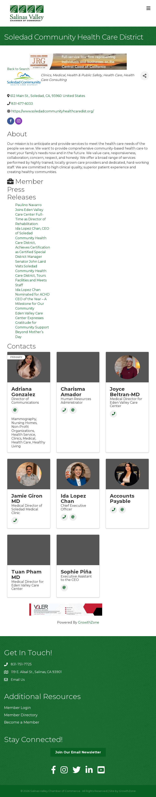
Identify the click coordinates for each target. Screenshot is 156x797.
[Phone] (64, 410)
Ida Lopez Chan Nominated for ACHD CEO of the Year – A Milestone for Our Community (32, 299)
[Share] (144, 75)
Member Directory (21, 715)
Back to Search (18, 69)
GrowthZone (88, 622)
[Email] (14, 410)
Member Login (17, 708)
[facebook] (10, 121)
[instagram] (18, 121)
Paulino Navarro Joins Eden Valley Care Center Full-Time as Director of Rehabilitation (30, 214)
